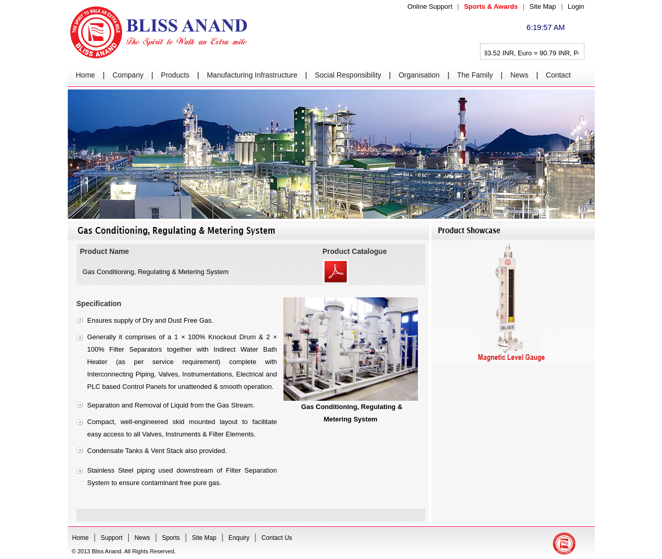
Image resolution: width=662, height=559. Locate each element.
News (519, 75)
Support (112, 537)
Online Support (430, 6)
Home (85, 75)
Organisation (419, 75)
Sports (171, 537)
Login (576, 6)
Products (175, 75)
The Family (475, 75)
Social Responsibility (348, 75)
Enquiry (239, 537)
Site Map (543, 6)
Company (128, 75)
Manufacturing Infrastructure (252, 75)
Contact (558, 75)
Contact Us (277, 537)
